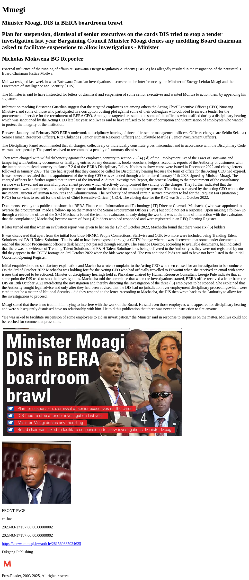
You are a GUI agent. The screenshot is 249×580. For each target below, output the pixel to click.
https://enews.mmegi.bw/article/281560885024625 (41, 544)
